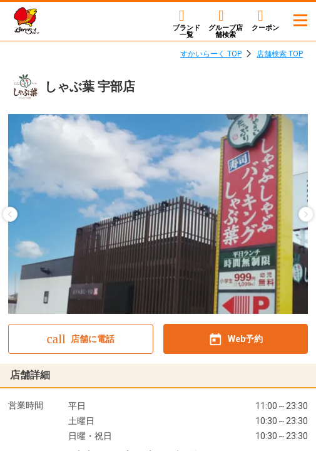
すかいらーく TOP (211, 53)
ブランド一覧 (186, 31)
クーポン (265, 27)
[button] (10, 214)
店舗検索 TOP (280, 53)
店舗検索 (225, 31)
